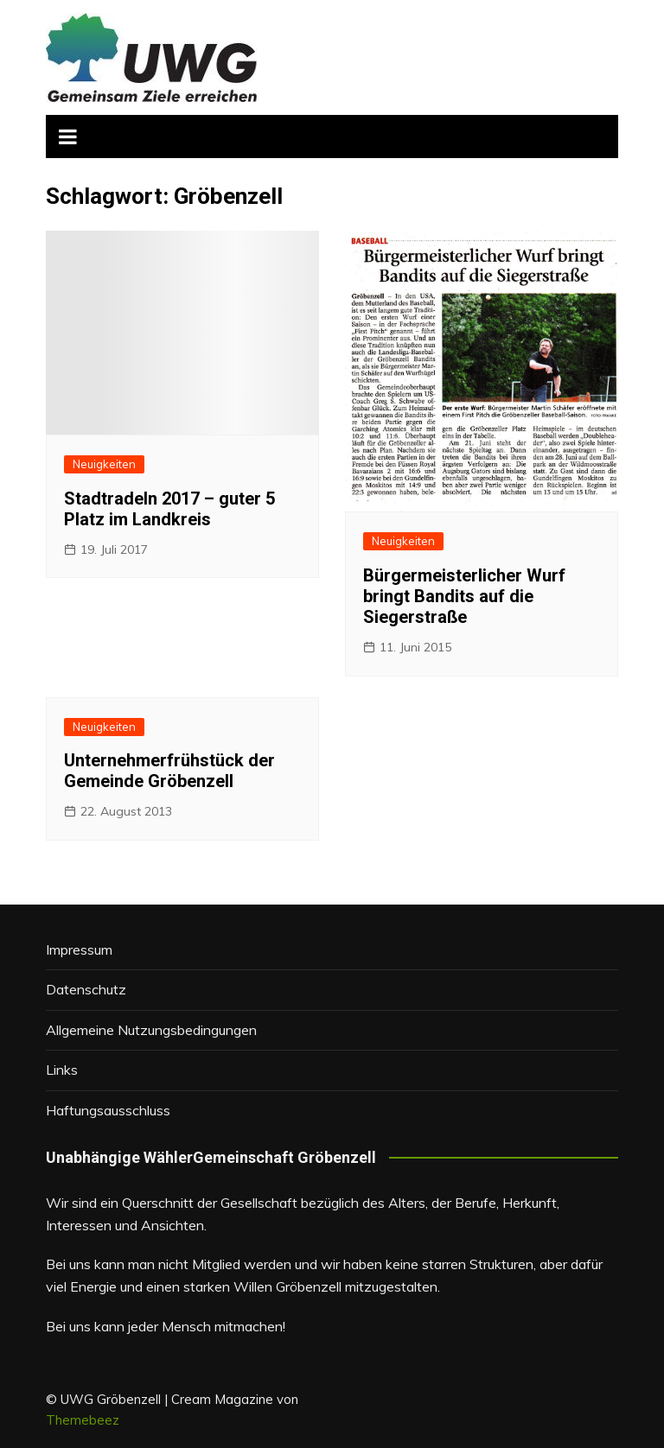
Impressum (79, 949)
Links (62, 1069)
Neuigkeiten (104, 464)
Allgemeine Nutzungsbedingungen (151, 1029)
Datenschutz (86, 989)
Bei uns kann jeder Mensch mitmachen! (165, 1326)
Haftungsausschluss (108, 1110)
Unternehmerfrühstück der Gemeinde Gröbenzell (169, 770)
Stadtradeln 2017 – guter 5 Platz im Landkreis (169, 509)
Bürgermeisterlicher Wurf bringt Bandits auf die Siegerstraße (464, 596)
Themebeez (82, 1420)
